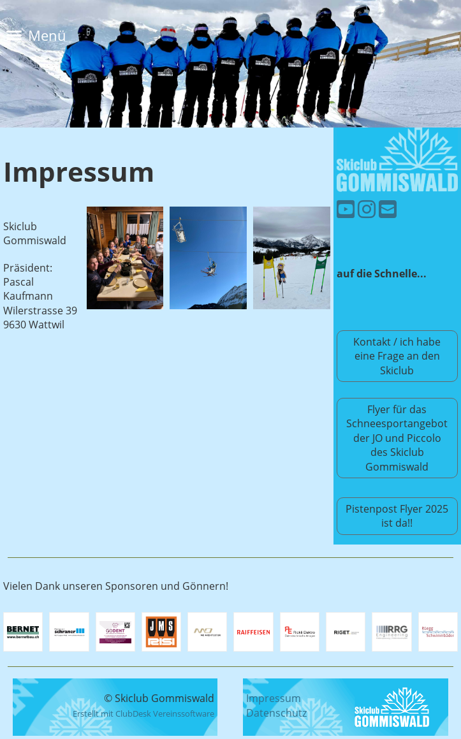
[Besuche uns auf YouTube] (346, 209)
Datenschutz (276, 713)
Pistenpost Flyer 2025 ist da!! (397, 516)
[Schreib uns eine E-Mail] (388, 209)
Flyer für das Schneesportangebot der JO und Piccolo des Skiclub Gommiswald (397, 438)
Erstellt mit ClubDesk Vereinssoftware (143, 713)
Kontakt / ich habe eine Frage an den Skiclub (397, 356)
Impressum (273, 698)
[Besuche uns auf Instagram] (367, 209)
